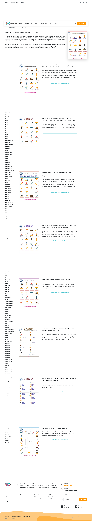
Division (50, 501)
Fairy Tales (37, 497)
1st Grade (22, 501)
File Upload (12, 2)
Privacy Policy (15, 518)
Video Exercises (38, 501)
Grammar (22, 495)
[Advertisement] (46, 11)
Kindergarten (23, 499)
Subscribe (83, 499)
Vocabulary (23, 497)
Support (8, 501)
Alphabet (22, 503)
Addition (50, 495)
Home (6, 2)
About (7, 497)
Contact (8, 503)
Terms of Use (7, 518)
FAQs (7, 499)
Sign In (17, 2)
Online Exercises (11, 27)
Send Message (68, 485)
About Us (75, 517)
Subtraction (51, 497)
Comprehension (38, 495)
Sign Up (22, 2)
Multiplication (51, 499)
